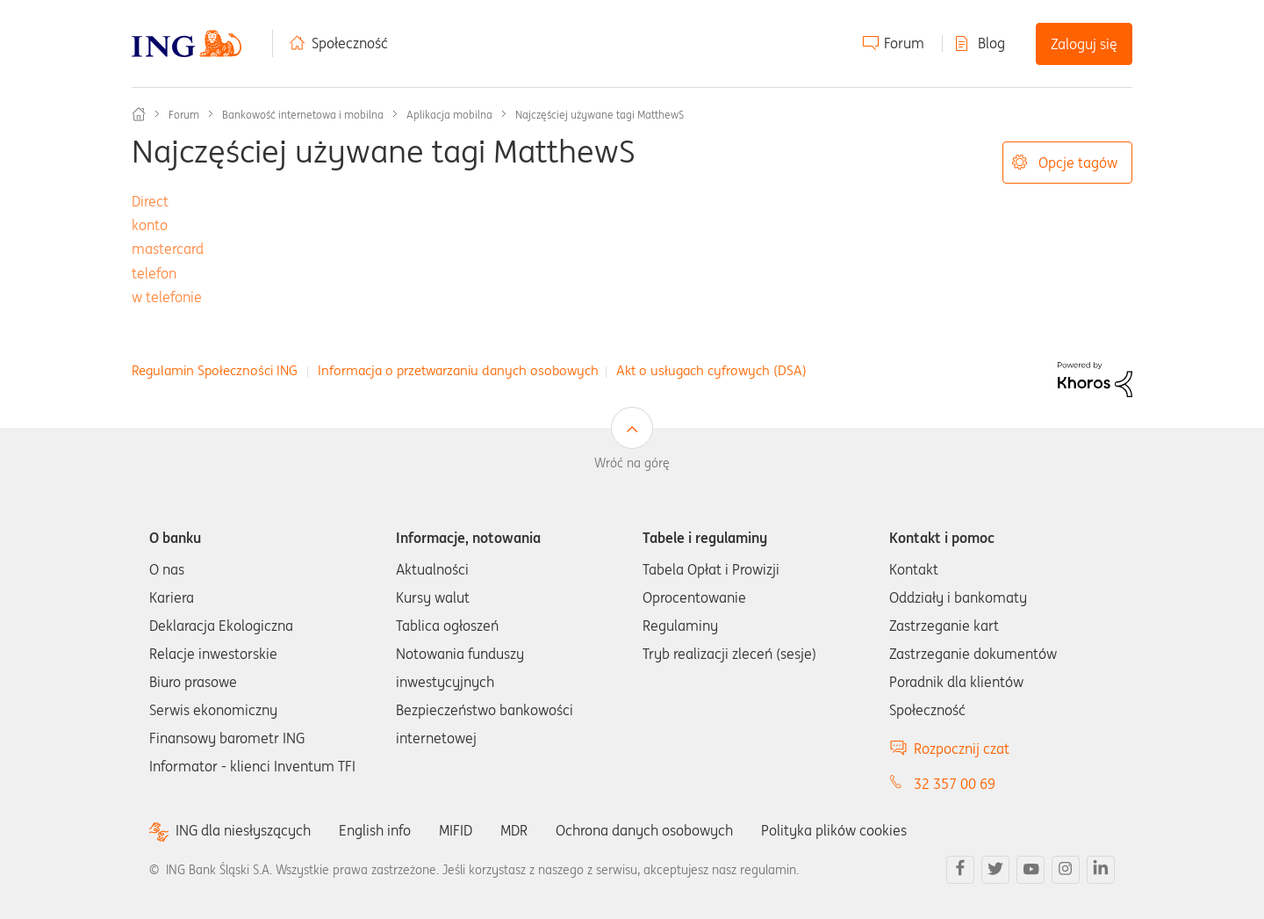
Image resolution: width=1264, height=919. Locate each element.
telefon (154, 273)
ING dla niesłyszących (243, 830)
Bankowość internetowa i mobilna (303, 114)
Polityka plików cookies (834, 830)
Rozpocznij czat (961, 748)
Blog (991, 43)
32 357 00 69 (954, 783)
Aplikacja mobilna (449, 114)
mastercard (168, 248)
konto (150, 225)
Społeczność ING (139, 114)
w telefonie (167, 297)
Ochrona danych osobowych (644, 830)
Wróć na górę (632, 463)
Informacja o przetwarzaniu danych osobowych (458, 370)
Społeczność (350, 43)
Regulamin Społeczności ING (215, 370)
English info (375, 830)
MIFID (455, 830)
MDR (514, 830)
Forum (904, 43)
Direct (150, 201)
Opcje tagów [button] (1077, 162)
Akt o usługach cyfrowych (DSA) (711, 370)
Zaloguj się (1084, 44)
